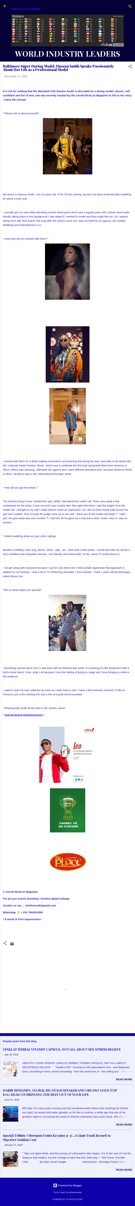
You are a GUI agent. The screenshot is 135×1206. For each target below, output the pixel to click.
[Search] (130, 7)
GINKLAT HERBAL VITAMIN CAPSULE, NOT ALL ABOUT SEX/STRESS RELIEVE (62, 1049)
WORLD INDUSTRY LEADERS (67, 54)
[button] (130, 67)
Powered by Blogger (67, 1185)
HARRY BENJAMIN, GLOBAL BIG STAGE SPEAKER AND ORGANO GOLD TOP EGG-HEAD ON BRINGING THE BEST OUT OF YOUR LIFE (60, 1092)
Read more (124, 1079)
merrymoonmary (75, 1192)
